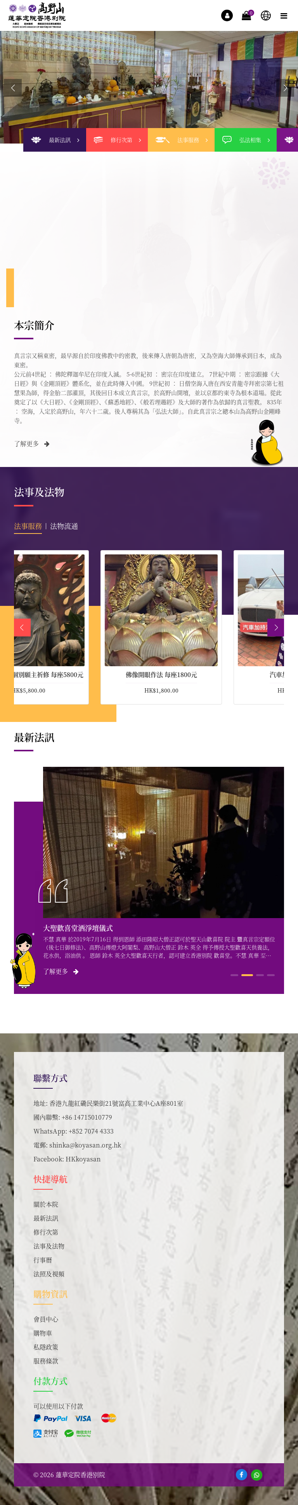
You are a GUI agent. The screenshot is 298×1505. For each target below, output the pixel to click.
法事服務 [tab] (28, 526)
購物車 (42, 1333)
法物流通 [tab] (64, 526)
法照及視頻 (48, 1273)
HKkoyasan (83, 1158)
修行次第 (45, 1232)
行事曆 (42, 1259)
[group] (149, 87)
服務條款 (45, 1360)
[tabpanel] (149, 627)
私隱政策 (45, 1347)
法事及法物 (48, 1246)
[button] (285, 88)
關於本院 (45, 1204)
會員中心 (45, 1319)
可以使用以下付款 (58, 1406)
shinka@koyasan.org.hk (85, 1145)
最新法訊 (45, 1218)
